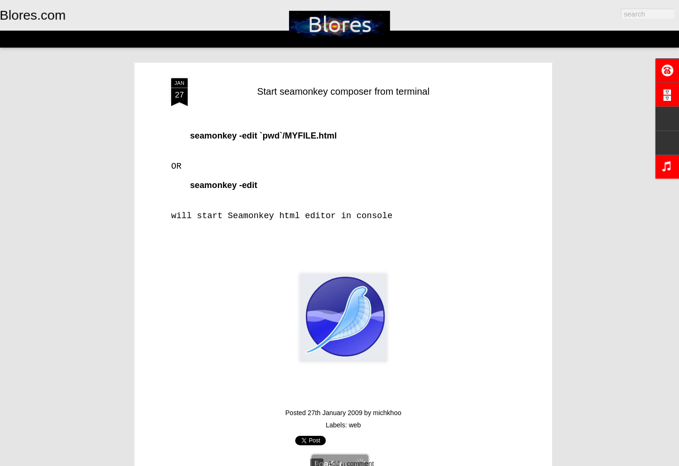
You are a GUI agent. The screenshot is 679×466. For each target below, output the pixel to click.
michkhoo (387, 413)
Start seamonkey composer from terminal (343, 91)
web (355, 425)
